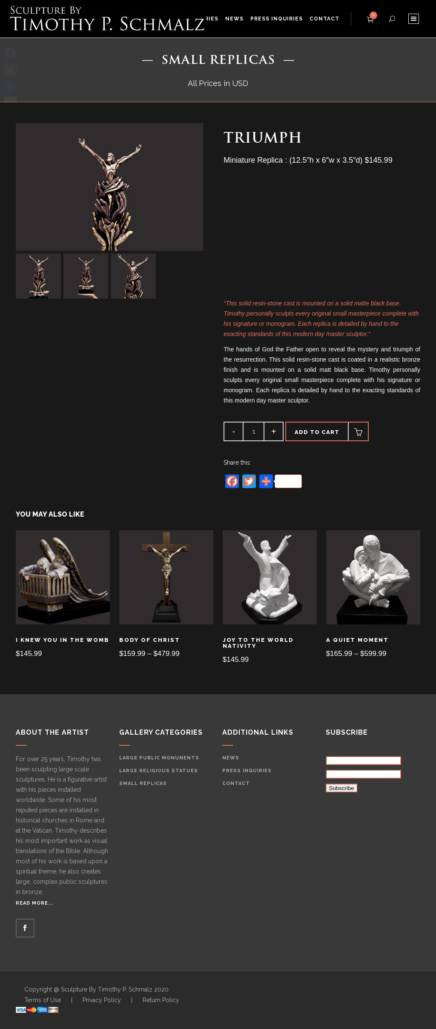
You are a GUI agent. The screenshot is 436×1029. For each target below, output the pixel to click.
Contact (236, 783)
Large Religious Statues (158, 770)
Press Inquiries (247, 770)
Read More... (34, 903)
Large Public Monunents (159, 758)
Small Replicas (143, 783)
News (230, 758)
